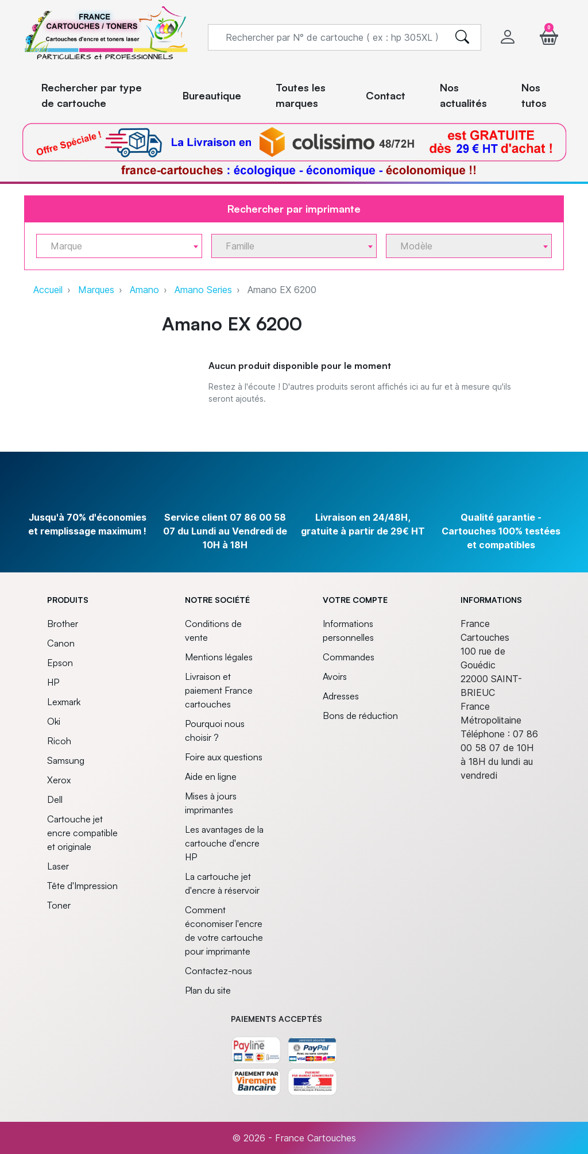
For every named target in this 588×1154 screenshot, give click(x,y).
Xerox (59, 780)
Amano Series (203, 289)
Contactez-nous (218, 970)
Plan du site (208, 990)
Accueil (48, 289)
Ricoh (59, 741)
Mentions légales (219, 657)
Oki (53, 721)
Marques (96, 289)
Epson (60, 662)
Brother (62, 623)
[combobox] (119, 246)
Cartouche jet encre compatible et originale (82, 832)
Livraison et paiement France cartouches (219, 690)
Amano (144, 289)
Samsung (65, 760)
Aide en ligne (211, 776)
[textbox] (114, 246)
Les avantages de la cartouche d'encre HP (224, 843)
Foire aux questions (223, 757)
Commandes (348, 657)
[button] (549, 37)
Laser (58, 866)
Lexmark (63, 701)
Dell (55, 799)
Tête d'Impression (82, 885)
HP (53, 682)
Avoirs (335, 676)
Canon (61, 643)
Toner (59, 905)
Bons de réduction (360, 715)
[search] (462, 37)
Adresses (341, 696)
